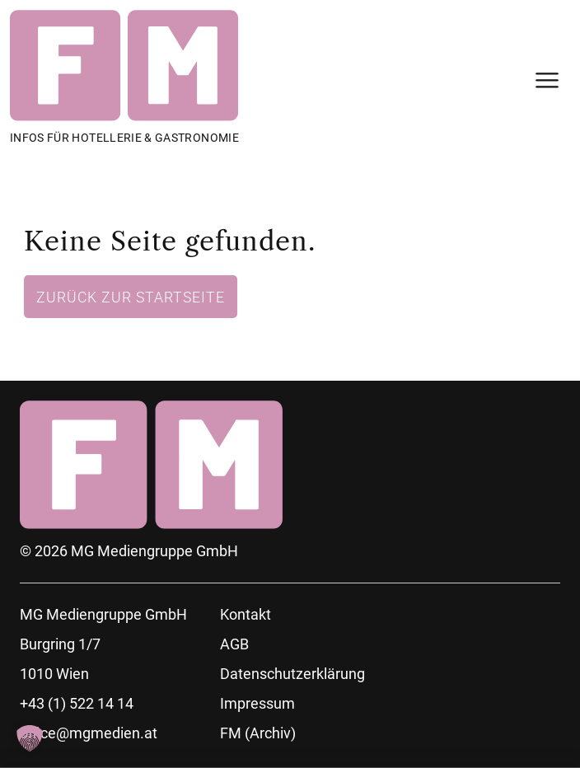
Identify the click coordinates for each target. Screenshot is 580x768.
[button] (29, 738)
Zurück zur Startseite (130, 297)
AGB (234, 644)
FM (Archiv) (258, 733)
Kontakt (245, 614)
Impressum (257, 703)
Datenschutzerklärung (292, 673)
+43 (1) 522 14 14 (76, 703)
